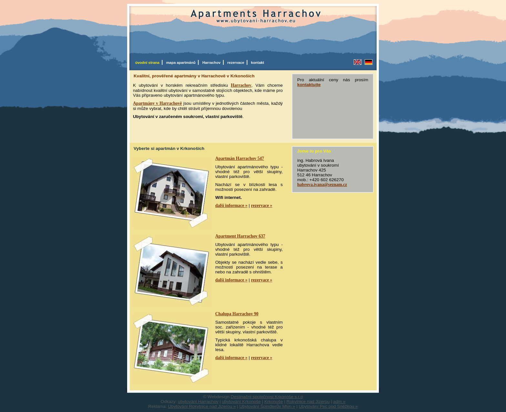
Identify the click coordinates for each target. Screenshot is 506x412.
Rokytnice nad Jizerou (308, 401)
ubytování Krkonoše (241, 401)
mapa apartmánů (182, 62)
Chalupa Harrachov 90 (236, 313)
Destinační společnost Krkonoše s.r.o (267, 396)
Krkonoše (273, 401)
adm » (339, 401)
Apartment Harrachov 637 (240, 236)
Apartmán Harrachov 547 (239, 158)
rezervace (236, 62)
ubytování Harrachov (198, 401)
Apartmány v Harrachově (157, 103)
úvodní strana (148, 62)
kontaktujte (309, 84)
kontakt (257, 62)
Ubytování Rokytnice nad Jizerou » (202, 406)
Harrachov (212, 62)
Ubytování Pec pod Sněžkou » (328, 406)
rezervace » (261, 205)
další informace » (231, 205)
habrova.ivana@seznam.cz (322, 184)
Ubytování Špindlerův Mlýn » (267, 406)
